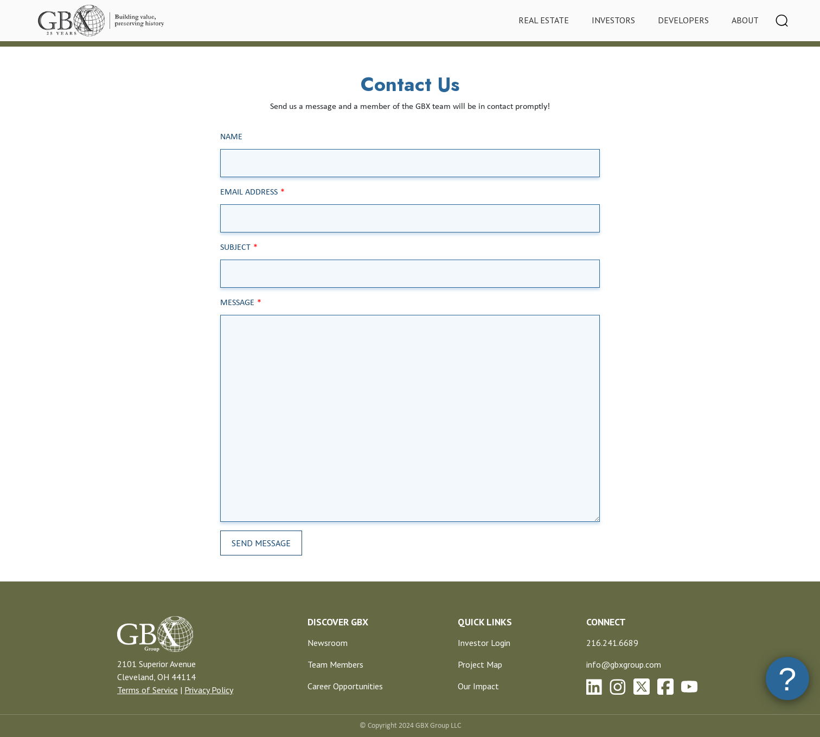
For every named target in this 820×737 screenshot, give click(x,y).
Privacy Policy (208, 689)
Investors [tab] (613, 20)
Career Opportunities (345, 686)
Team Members (335, 664)
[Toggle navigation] (782, 20)
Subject (235, 247)
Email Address (249, 192)
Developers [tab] (683, 20)
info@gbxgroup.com (623, 664)
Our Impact (478, 686)
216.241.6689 (612, 642)
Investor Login (484, 642)
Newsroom (328, 642)
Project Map (480, 664)
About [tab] (745, 20)
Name (231, 137)
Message (237, 303)
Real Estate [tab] (543, 20)
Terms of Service (147, 689)
